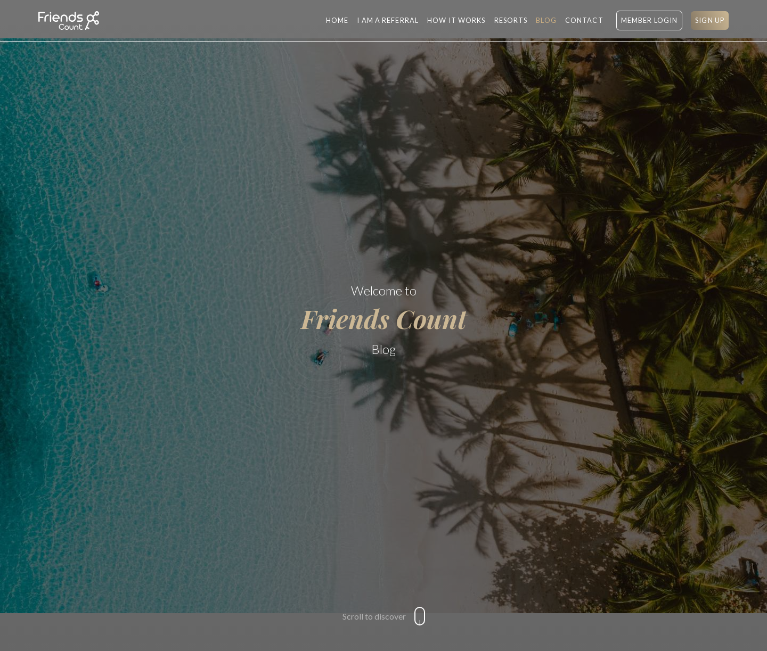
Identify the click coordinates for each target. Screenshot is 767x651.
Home (337, 20)
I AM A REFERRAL (388, 20)
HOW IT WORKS (456, 20)
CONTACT (584, 20)
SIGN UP (709, 20)
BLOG (546, 20)
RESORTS (511, 20)
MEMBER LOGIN (649, 20)
